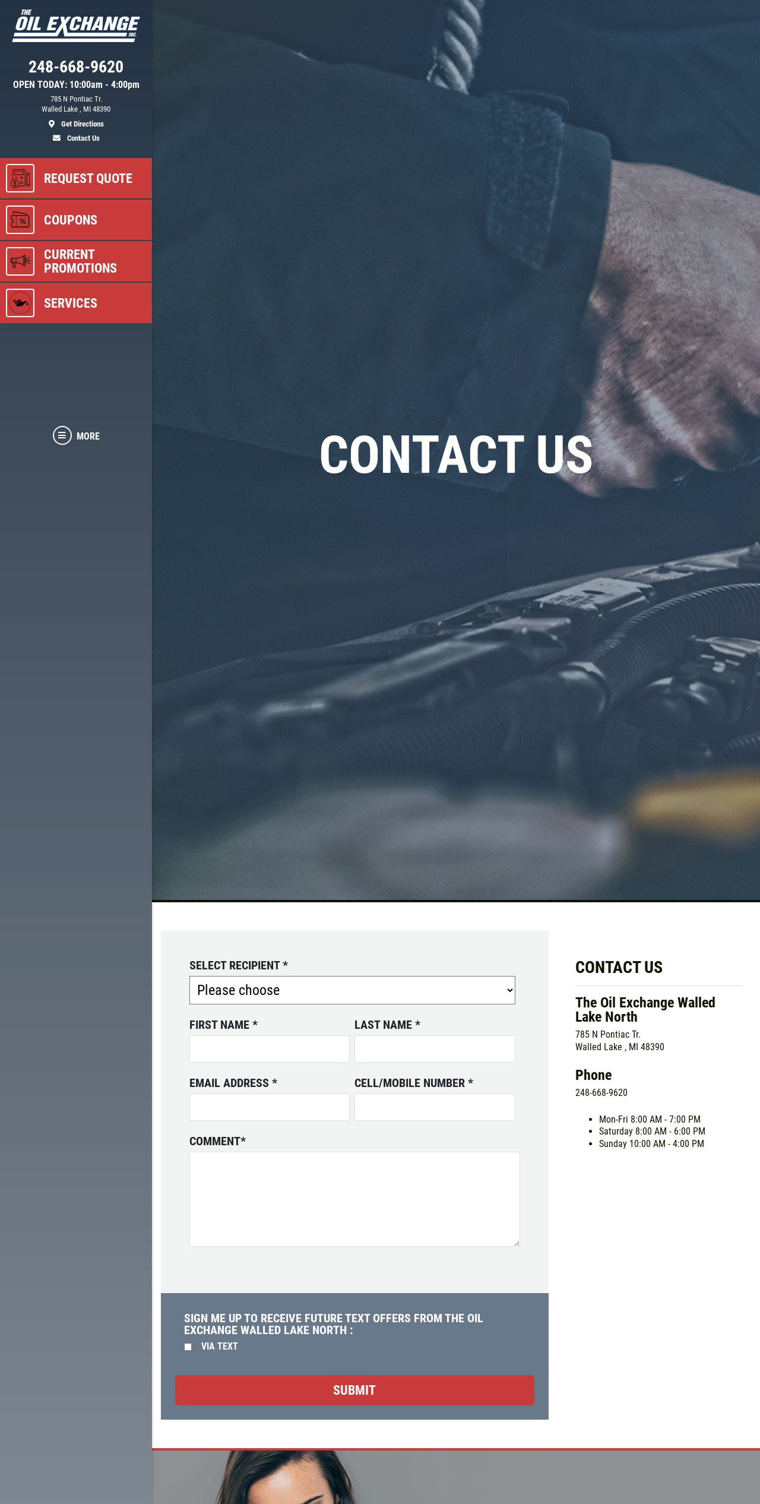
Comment (217, 1141)
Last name (387, 1025)
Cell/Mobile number (413, 1083)
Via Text (219, 1346)
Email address (233, 1083)
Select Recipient (238, 965)
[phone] (76, 69)
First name (223, 1025)
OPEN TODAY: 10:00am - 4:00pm (76, 85)
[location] (76, 111)
